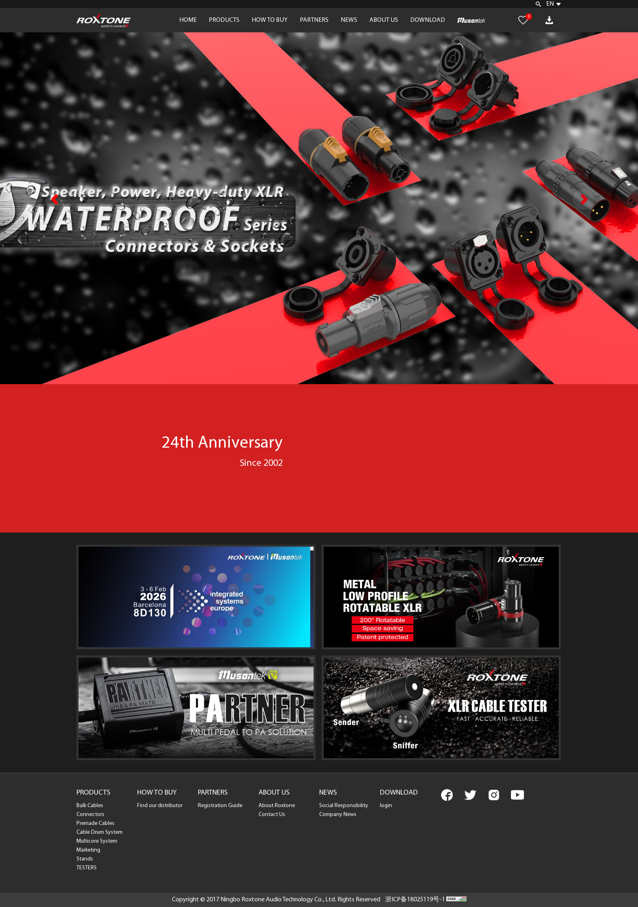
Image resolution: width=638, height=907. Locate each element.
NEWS (349, 20)
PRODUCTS (224, 20)
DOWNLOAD (427, 20)
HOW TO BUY (270, 20)
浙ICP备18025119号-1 (415, 899)
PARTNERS (314, 20)
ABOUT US (383, 20)
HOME (188, 20)
